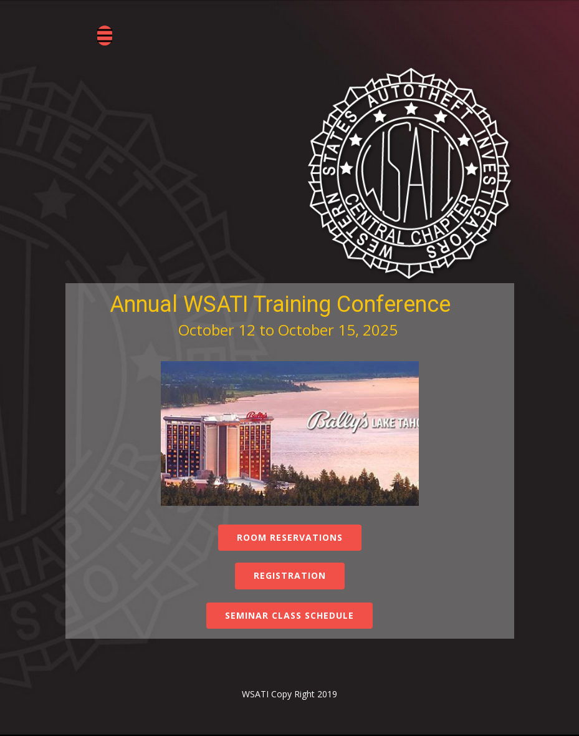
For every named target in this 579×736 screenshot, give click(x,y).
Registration (290, 575)
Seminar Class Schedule (289, 615)
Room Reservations (290, 537)
